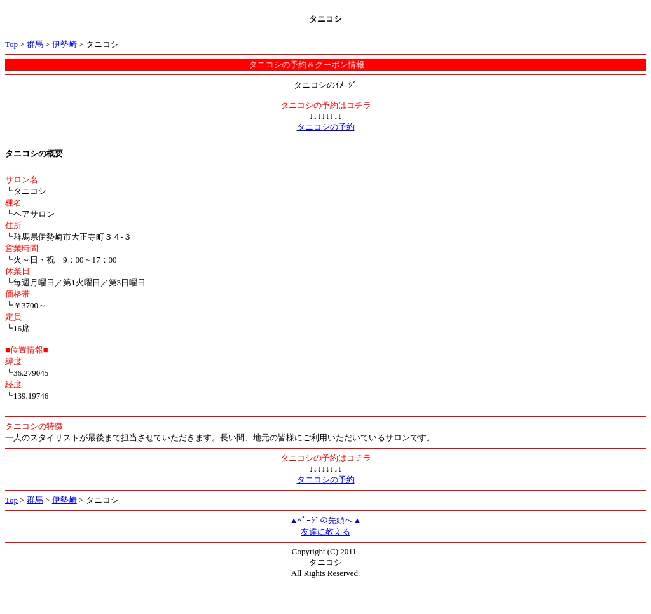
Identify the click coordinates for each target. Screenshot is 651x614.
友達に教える (325, 531)
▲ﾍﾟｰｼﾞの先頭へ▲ (326, 520)
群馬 (35, 44)
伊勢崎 (64, 44)
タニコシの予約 (326, 127)
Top (11, 44)
